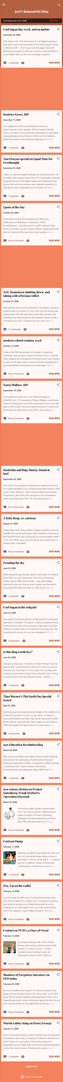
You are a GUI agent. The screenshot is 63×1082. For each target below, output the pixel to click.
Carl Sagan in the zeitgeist (19, 607)
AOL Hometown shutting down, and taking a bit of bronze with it (26, 294)
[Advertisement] (31, 89)
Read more (54, 63)
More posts (32, 1067)
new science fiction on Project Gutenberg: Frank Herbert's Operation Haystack (22, 792)
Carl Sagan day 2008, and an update (26, 29)
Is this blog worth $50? (18, 652)
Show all (55, 21)
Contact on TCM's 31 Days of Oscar (26, 930)
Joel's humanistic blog (31, 11)
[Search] (59, 5)
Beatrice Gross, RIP (16, 114)
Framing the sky (13, 563)
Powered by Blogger (31, 1077)
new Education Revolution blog (23, 744)
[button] (58, 29)
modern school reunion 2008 (22, 340)
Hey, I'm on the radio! (17, 885)
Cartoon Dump (13, 841)
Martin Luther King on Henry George (27, 1023)
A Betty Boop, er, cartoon (19, 518)
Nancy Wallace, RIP (15, 385)
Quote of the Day (14, 207)
